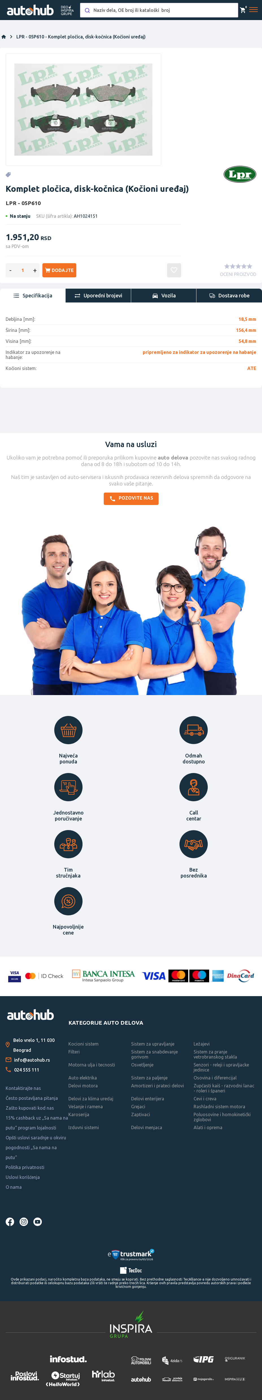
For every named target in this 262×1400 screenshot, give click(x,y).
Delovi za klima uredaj (90, 1098)
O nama (14, 1187)
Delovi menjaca (146, 1127)
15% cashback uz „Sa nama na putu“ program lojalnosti (37, 1122)
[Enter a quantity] (23, 270)
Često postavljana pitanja (32, 1098)
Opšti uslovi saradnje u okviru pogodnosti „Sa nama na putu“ (36, 1147)
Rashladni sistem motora (219, 1106)
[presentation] (33, 296)
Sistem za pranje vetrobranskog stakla (215, 1054)
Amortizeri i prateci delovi (157, 1085)
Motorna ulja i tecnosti (91, 1064)
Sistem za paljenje (149, 1077)
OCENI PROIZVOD (238, 274)
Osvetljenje (142, 1064)
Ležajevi (202, 1043)
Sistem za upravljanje (152, 1043)
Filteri (74, 1051)
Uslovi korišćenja (23, 1177)
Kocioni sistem (83, 1043)
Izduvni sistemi (83, 1127)
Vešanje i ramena (85, 1106)
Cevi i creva (205, 1098)
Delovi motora (83, 1085)
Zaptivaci (140, 1114)
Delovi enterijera (147, 1098)
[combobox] (159, 10)
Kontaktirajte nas (23, 1088)
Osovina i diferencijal (215, 1077)
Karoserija (78, 1114)
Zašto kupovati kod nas (30, 1108)
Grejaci (138, 1106)
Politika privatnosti (25, 1167)
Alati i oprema (208, 1127)
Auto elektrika (82, 1077)
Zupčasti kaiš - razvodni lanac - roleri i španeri (224, 1088)
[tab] (33, 296)
